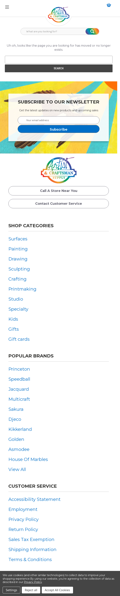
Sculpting (19, 269)
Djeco (14, 419)
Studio (15, 299)
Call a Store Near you (58, 191)
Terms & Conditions (30, 559)
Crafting (17, 279)
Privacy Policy (23, 519)
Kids (13, 319)
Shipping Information (32, 549)
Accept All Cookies (57, 590)
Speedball (19, 379)
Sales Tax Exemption (31, 539)
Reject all (31, 590)
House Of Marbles (28, 459)
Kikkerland (20, 429)
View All (17, 469)
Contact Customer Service (58, 204)
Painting (18, 249)
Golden (16, 439)
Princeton (19, 369)
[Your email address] (59, 120)
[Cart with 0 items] (110, 5)
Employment (22, 509)
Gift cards (19, 339)
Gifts (13, 329)
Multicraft (19, 399)
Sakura (15, 409)
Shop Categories (30, 225)
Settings (11, 590)
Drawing (17, 259)
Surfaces (17, 239)
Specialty (18, 309)
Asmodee (18, 449)
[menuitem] (22, 238)
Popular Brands (30, 356)
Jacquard (18, 389)
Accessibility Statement (34, 499)
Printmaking (22, 289)
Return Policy (23, 529)
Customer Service (32, 486)
